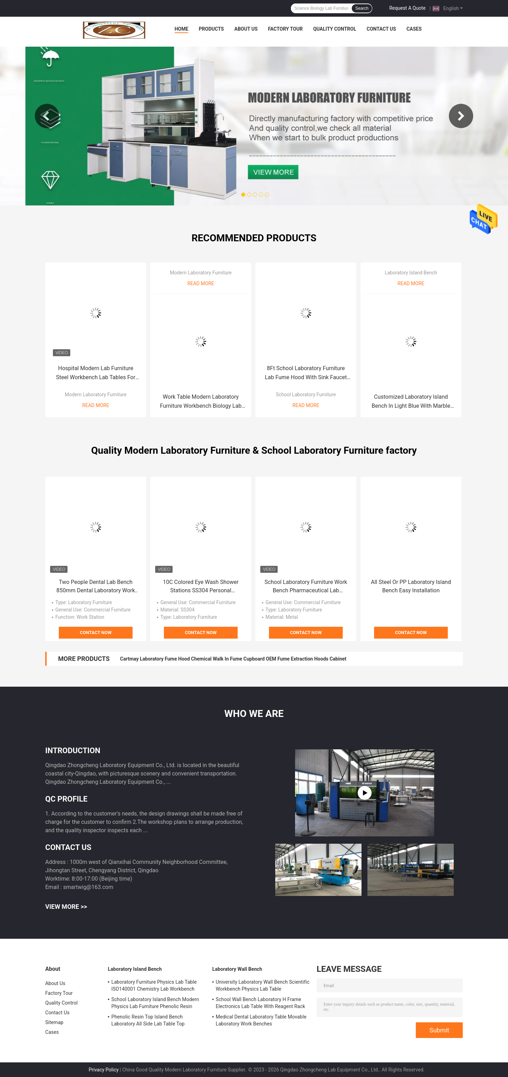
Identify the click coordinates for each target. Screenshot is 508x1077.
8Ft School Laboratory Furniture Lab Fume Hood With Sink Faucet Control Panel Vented (306, 373)
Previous (47, 116)
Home (182, 29)
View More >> (66, 906)
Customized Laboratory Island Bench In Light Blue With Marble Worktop (411, 402)
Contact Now (95, 632)
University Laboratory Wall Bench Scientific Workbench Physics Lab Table (262, 985)
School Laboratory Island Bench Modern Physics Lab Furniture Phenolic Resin (155, 1003)
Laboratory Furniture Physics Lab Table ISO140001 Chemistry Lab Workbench (154, 985)
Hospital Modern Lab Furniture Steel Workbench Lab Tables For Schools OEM (95, 373)
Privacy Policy (104, 1069)
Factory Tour (285, 29)
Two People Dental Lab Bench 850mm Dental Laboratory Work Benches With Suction (95, 587)
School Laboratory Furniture (306, 394)
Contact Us (381, 29)
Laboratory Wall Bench (237, 969)
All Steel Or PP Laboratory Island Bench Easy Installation (411, 586)
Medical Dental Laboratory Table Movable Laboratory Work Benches (261, 1020)
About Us (245, 29)
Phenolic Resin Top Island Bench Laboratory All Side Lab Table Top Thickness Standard (148, 1021)
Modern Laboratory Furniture (95, 394)
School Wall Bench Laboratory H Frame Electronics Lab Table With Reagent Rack (260, 1003)
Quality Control (334, 29)
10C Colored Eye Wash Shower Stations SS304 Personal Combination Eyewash (201, 587)
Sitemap (54, 1022)
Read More (95, 405)
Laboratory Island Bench (411, 272)
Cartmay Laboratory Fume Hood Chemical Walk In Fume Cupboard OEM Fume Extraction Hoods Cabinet (233, 659)
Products (211, 29)
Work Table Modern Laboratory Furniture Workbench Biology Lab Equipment (200, 402)
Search (361, 8)
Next (461, 116)
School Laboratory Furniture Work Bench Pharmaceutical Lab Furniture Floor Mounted (305, 587)
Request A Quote (407, 8)
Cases (414, 29)
